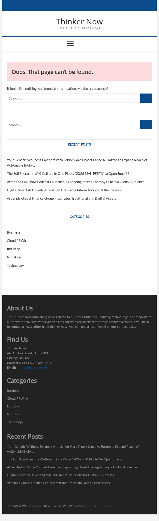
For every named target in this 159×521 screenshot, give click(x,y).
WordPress (70, 506)
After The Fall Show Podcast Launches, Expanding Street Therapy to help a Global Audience (75, 182)
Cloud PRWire (17, 240)
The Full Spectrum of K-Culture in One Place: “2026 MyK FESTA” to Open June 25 (68, 173)
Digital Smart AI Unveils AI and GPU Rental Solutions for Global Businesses (64, 190)
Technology (15, 265)
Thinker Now (79, 21)
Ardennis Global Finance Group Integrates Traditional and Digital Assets (61, 198)
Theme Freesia (52, 506)
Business (14, 232)
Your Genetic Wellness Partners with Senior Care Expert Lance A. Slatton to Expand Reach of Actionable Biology (73, 449)
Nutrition (14, 257)
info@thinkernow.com (33, 367)
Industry (13, 249)
